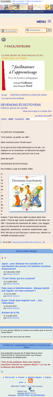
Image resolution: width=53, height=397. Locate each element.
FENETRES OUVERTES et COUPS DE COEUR (28, 95)
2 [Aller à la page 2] (5, 258)
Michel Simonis (44, 116)
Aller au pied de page (20, 4)
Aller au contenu (18, 1)
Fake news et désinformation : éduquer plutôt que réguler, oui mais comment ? (25, 289)
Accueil (4, 95)
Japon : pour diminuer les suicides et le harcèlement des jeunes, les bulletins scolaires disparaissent (26, 266)
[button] (49, 21)
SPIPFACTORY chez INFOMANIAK (31, 395)
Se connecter (10, 31)
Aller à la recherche (33, 1)
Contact (20, 377)
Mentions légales (34, 377)
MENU (41, 21)
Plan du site (9, 377)
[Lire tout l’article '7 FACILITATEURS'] (26, 64)
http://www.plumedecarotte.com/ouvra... (28, 242)
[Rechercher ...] (36, 30)
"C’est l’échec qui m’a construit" (18, 278)
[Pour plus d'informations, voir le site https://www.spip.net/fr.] (32, 391)
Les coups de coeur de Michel (12, 98)
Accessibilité (5, 1)
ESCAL (28, 393)
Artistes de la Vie (10, 312)
